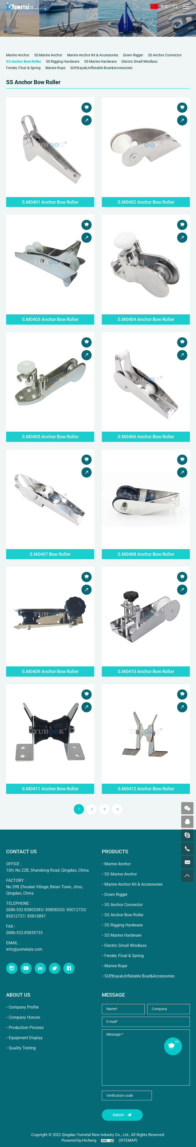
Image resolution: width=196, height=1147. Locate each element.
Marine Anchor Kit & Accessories (133, 884)
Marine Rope (115, 965)
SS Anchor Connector (123, 904)
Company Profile (24, 1007)
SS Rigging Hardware (123, 925)
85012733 (76, 909)
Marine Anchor (117, 863)
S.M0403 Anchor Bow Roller (50, 319)
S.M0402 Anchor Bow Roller (146, 202)
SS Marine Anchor (120, 874)
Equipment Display (26, 1037)
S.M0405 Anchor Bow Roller (50, 436)
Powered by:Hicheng (79, 1140)
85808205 (54, 909)
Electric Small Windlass (125, 945)
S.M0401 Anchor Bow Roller (50, 202)
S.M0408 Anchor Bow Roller (146, 554)
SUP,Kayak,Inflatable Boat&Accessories (139, 976)
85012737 (15, 916)
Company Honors (24, 1017)
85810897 (36, 916)
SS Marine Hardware (122, 935)
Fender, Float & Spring (124, 955)
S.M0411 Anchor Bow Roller (50, 788)
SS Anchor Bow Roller (123, 914)
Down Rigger (115, 894)
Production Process (26, 1027)
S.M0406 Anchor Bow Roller (146, 436)
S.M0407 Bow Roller (50, 554)
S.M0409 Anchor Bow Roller (50, 671)
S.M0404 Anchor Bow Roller (146, 319)
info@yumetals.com (24, 949)
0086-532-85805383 (24, 909)
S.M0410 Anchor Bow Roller (146, 671)
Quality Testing (22, 1048)
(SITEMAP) (128, 1140)
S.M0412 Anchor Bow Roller (146, 788)
